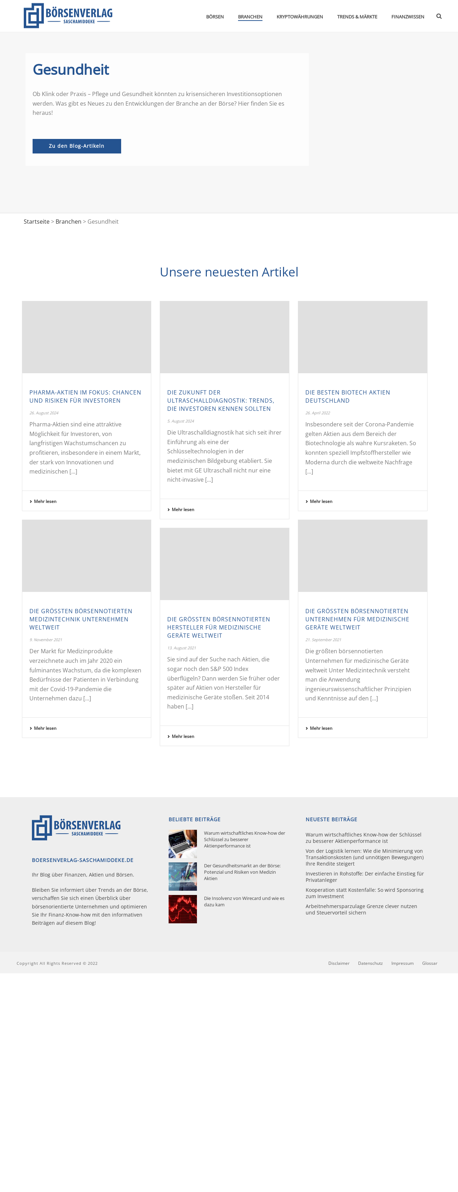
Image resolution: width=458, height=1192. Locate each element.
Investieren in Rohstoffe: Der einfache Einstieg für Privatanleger (365, 877)
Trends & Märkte (357, 16)
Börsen (215, 16)
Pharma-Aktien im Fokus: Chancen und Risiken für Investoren (85, 396)
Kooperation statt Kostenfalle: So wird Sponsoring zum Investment (365, 893)
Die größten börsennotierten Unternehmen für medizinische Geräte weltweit (357, 619)
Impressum (402, 963)
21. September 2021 (323, 639)
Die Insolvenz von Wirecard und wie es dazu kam (244, 901)
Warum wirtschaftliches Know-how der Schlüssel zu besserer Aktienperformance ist (244, 839)
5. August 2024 (180, 421)
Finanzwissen (407, 16)
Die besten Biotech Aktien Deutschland (347, 396)
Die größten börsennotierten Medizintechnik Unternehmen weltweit (80, 619)
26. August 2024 (43, 412)
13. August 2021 (181, 647)
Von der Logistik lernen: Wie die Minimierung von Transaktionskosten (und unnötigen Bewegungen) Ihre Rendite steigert (365, 857)
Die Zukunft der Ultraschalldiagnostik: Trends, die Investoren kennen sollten (221, 400)
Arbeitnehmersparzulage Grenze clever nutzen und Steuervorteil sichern (361, 909)
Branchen (250, 16)
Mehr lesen (42, 501)
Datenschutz (370, 963)
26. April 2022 (317, 412)
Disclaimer (339, 963)
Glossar (429, 963)
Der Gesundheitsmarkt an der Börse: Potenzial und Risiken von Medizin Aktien (242, 872)
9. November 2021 (45, 639)
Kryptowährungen (300, 16)
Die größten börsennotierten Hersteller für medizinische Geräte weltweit (218, 627)
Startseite (37, 221)
